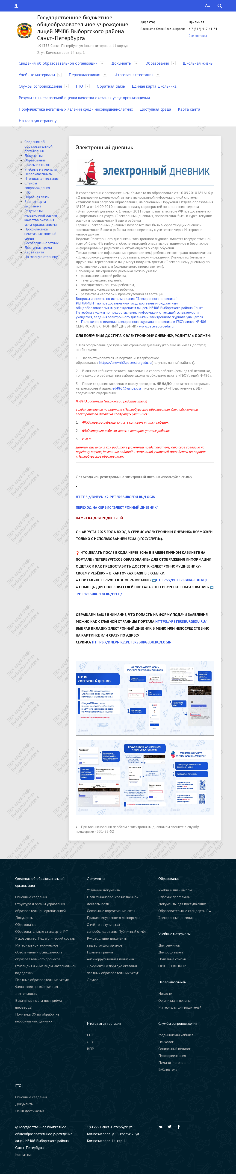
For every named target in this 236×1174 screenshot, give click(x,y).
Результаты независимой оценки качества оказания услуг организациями (84, 97)
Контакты (23, 1154)
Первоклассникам (84, 74)
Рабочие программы (174, 897)
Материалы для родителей (179, 1007)
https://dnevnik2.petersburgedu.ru (125, 362)
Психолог (165, 1041)
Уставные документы (104, 890)
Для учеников (169, 945)
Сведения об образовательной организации (58, 63)
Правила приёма (100, 952)
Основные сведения (31, 897)
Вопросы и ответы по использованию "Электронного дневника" (126, 298)
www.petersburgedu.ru (156, 326)
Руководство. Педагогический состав (45, 938)
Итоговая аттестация (133, 74)
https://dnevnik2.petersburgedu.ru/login (115, 496)
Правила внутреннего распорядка (113, 917)
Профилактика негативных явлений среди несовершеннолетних (76, 109)
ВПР (90, 1048)
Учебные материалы (37, 74)
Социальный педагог (174, 1048)
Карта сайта (189, 109)
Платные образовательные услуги (42, 979)
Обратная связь (111, 86)
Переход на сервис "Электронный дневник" (117, 507)
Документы (121, 63)
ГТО (79, 86)
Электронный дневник (175, 917)
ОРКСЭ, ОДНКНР (172, 966)
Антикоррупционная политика (110, 959)
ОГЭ (90, 1041)
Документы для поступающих (182, 903)
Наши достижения (29, 1110)
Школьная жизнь (197, 63)
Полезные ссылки (172, 959)
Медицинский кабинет (176, 1035)
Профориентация (172, 1055)
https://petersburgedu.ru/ (181, 580)
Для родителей (170, 952)
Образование (157, 63)
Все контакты (198, 36)
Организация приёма (174, 1000)
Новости (165, 993)
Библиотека (167, 1069)
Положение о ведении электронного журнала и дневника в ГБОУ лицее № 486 (143, 321)
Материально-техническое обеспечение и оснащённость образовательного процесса (38, 952)
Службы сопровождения (40, 86)
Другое (92, 979)
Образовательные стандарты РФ (41, 931)
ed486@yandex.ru (126, 388)
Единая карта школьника (154, 86)
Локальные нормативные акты (111, 910)
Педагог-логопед (172, 1062)
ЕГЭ (90, 1035)
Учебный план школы (175, 890)
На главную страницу (37, 120)
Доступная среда (155, 109)
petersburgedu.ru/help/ (99, 593)
